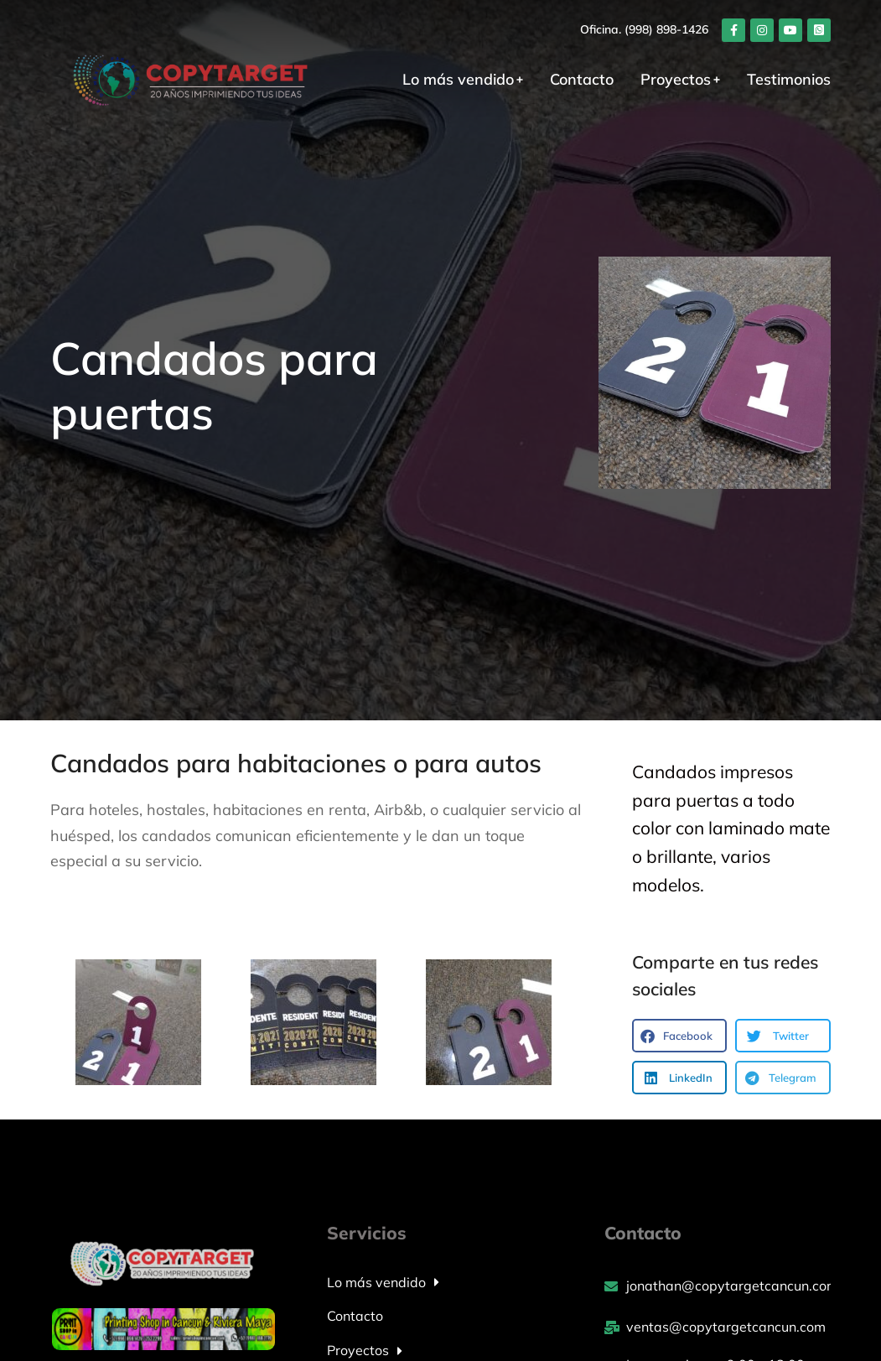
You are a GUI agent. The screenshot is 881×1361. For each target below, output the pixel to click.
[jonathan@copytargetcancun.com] (717, 1286)
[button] (680, 1035)
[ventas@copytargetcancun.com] (717, 1327)
